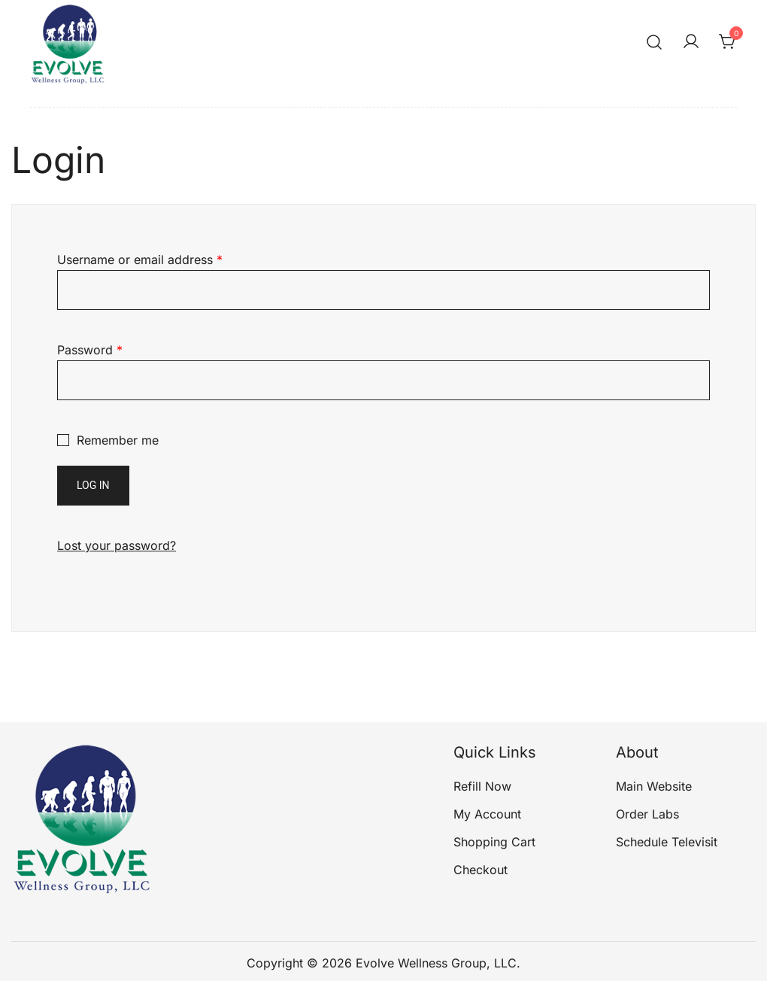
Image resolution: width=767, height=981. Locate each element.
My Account (487, 814)
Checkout (480, 869)
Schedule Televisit (666, 841)
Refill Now (482, 786)
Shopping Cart (494, 841)
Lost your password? (116, 545)
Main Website (654, 786)
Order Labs (647, 814)
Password (90, 349)
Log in (93, 485)
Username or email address (140, 259)
